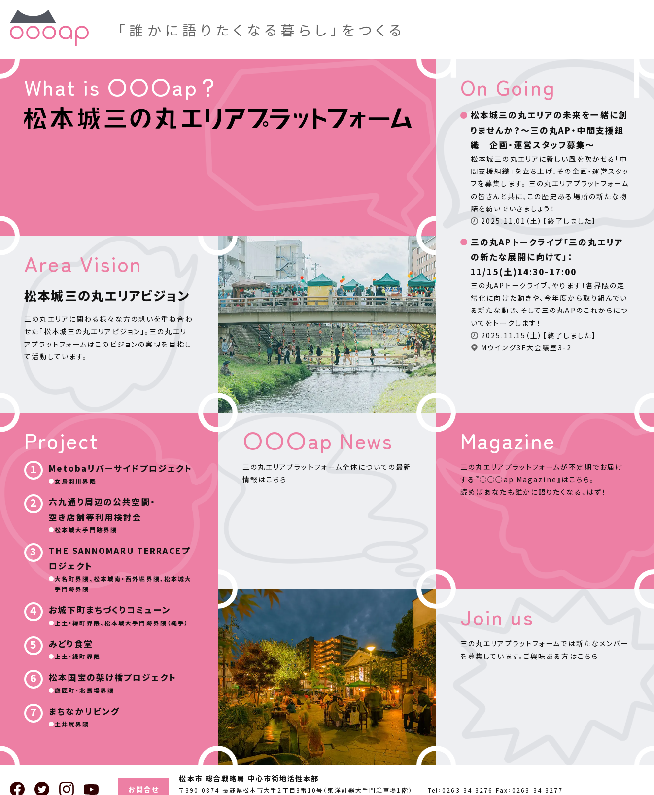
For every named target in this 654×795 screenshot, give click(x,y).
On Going (507, 86)
